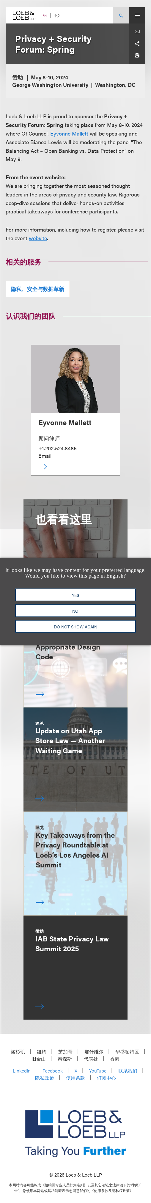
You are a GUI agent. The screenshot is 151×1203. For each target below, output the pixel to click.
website (38, 238)
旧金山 (39, 1058)
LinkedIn (22, 1070)
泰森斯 (65, 1058)
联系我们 (127, 1070)
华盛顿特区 (127, 1051)
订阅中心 (106, 1077)
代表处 (91, 1058)
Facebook (53, 1070)
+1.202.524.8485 (57, 448)
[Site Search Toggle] (121, 15)
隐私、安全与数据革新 (37, 289)
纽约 (41, 1051)
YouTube (97, 1070)
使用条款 (75, 1077)
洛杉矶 (18, 1051)
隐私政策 (44, 1077)
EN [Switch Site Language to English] (45, 15)
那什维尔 (93, 1051)
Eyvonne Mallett (69, 133)
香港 (114, 1058)
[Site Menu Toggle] (137, 15)
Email (44, 455)
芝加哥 (65, 1051)
